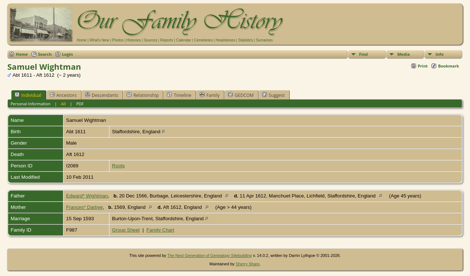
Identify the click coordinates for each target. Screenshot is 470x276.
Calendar (183, 40)
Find (363, 54)
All (63, 103)
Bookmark (448, 66)
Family (210, 95)
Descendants (101, 95)
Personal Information (31, 103)
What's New (99, 40)
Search (45, 54)
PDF (80, 103)
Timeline (179, 95)
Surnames (264, 40)
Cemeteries (203, 40)
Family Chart (160, 230)
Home (82, 40)
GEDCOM (241, 95)
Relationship (143, 95)
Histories (133, 40)
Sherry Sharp (248, 264)
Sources (150, 40)
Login (67, 54)
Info (439, 54)
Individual (28, 95)
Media (403, 54)
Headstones (225, 40)
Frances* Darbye (84, 207)
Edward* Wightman (87, 196)
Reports (166, 40)
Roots (118, 165)
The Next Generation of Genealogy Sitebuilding (209, 255)
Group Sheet (126, 230)
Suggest (273, 95)
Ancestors (63, 95)
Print (423, 66)
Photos (117, 40)
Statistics (245, 40)
